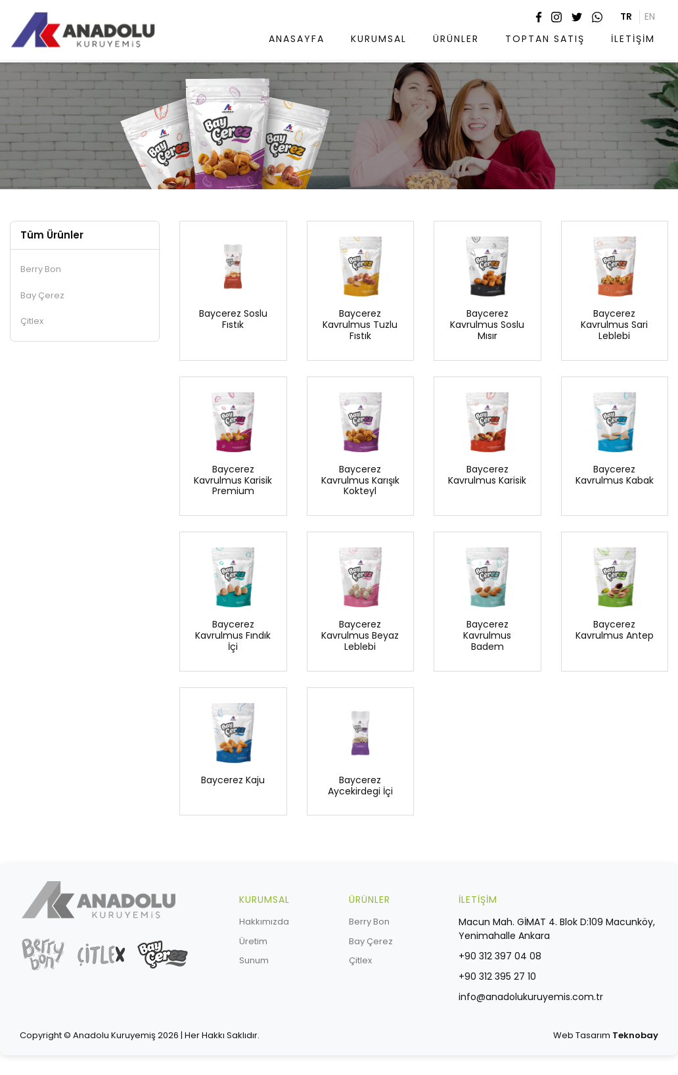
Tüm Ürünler (51, 235)
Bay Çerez (42, 295)
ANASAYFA (297, 38)
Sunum (254, 960)
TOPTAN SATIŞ (545, 38)
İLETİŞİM (633, 38)
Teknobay (635, 1035)
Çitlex (31, 321)
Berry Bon (40, 269)
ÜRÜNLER (456, 38)
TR (626, 16)
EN (649, 16)
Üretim (253, 941)
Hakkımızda (264, 921)
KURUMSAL (379, 38)
